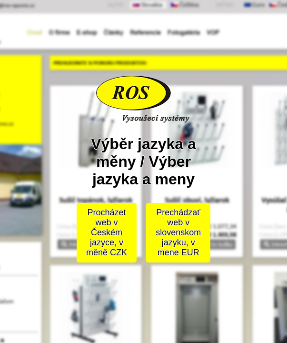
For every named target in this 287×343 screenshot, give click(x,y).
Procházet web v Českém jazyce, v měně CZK (106, 232)
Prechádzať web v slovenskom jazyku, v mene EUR (178, 232)
